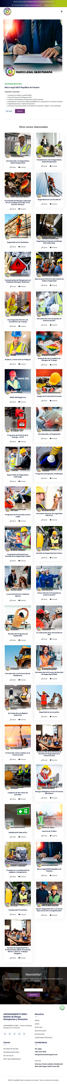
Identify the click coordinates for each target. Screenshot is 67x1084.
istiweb (36, 1080)
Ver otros (9, 111)
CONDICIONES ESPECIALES (43, 1037)
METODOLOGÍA (39, 1034)
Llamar (13, 167)
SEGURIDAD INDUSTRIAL (11, 1052)
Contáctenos (16, 5)
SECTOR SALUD (8, 1056)
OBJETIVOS (38, 1027)
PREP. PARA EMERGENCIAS (12, 1059)
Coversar (22, 167)
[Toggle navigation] (62, 11)
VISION (37, 1024)
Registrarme (33, 995)
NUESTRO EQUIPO (40, 1031)
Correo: (33, 986)
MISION (37, 1020)
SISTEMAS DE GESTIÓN (10, 1049)
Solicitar (20, 111)
